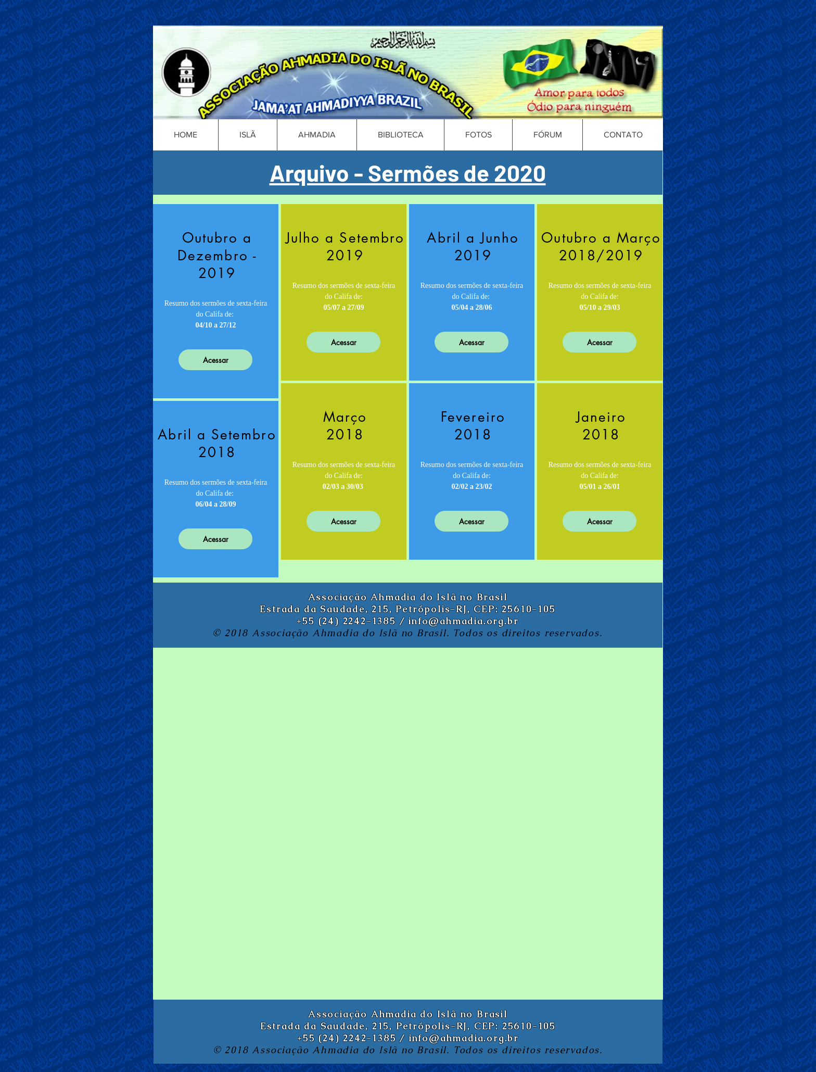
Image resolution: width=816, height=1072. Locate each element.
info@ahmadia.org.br (463, 621)
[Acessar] (215, 359)
